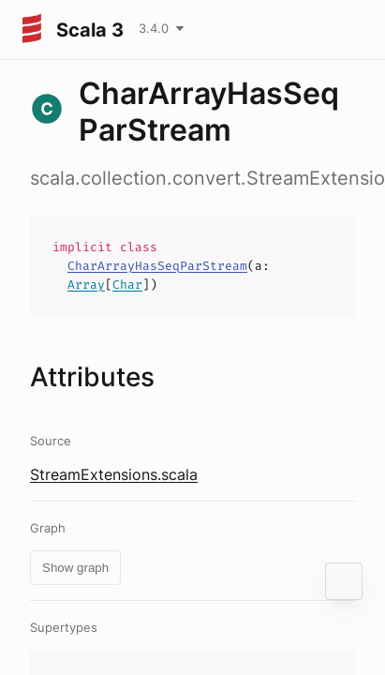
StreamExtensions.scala (114, 474)
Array (86, 284)
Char (127, 284)
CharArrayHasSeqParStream (157, 266)
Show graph (75, 568)
